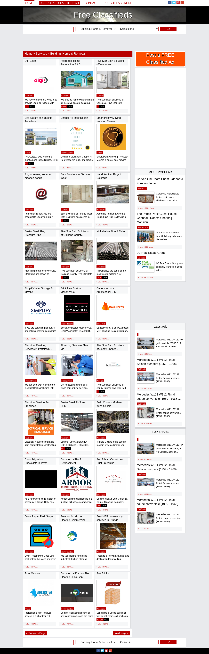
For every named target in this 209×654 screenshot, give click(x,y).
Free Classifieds (103, 14)
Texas (27, 153)
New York (29, 210)
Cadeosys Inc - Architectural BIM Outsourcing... (106, 292)
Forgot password (118, 3)
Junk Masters (32, 573)
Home (29, 3)
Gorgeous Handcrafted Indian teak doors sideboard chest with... (167, 197)
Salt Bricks (102, 573)
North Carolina (67, 153)
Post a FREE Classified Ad (59, 3)
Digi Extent (31, 60)
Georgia (100, 381)
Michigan (65, 267)
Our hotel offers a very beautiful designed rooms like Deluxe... (169, 236)
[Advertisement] (104, 42)
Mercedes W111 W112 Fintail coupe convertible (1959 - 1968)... (168, 412)
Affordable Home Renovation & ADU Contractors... (71, 64)
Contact (91, 3)
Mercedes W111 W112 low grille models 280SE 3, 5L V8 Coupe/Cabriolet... (169, 343)
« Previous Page (35, 633)
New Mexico (143, 227)
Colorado (101, 210)
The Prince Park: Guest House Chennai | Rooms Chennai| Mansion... (157, 218)
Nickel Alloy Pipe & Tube (110, 231)
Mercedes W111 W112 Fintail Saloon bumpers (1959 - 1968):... (167, 378)
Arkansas (101, 267)
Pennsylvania (30, 381)
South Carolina (67, 609)
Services (41, 53)
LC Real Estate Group (151, 252)
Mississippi (142, 188)
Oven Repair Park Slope (39, 516)
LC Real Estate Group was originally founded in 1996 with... (169, 267)
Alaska (100, 96)
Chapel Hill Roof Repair (74, 117)
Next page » (121, 633)
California (29, 96)
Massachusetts (67, 324)
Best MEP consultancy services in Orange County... (109, 520)
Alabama (64, 210)
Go (168, 29)
